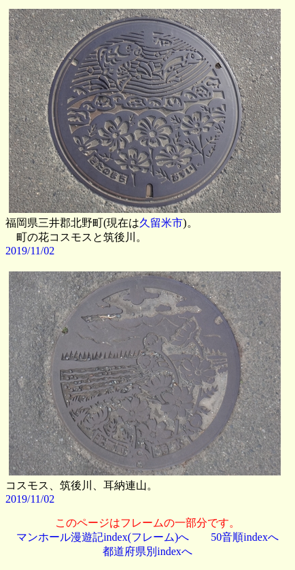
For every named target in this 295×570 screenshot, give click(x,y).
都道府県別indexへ (147, 551)
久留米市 (161, 223)
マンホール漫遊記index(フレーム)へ (102, 537)
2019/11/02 (29, 250)
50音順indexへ (245, 537)
